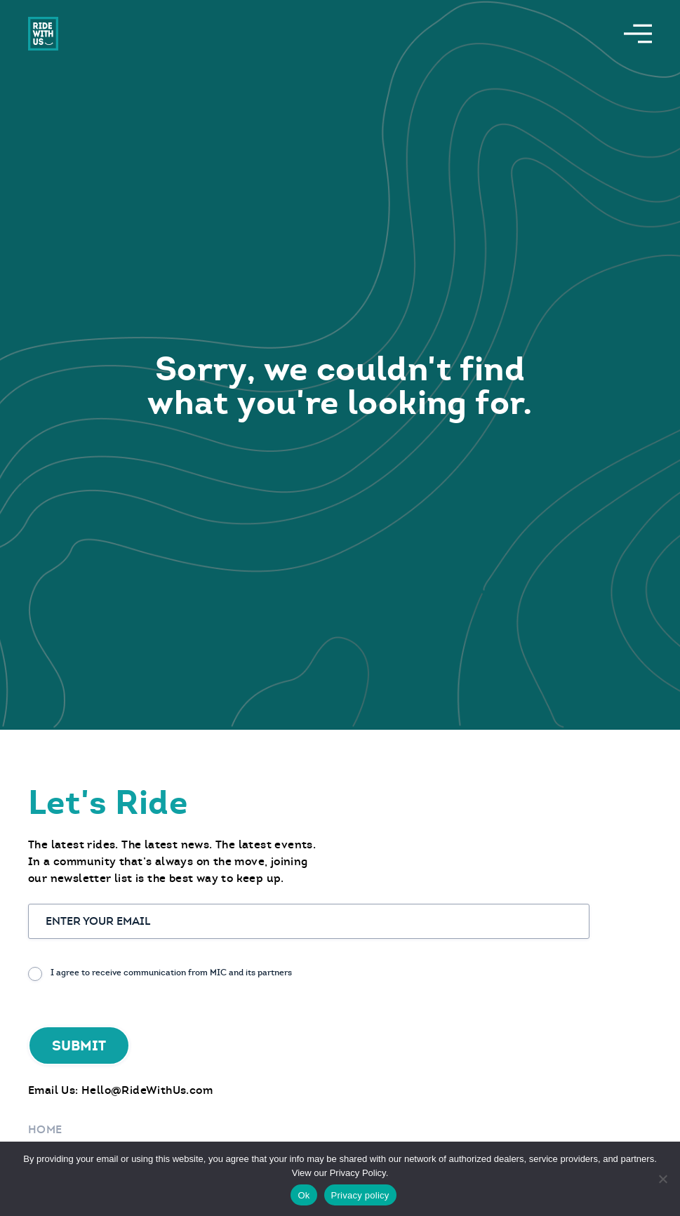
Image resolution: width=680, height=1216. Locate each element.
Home (45, 1129)
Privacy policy (360, 1195)
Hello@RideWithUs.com (147, 1090)
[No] (662, 1179)
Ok (303, 1195)
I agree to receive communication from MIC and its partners (171, 972)
